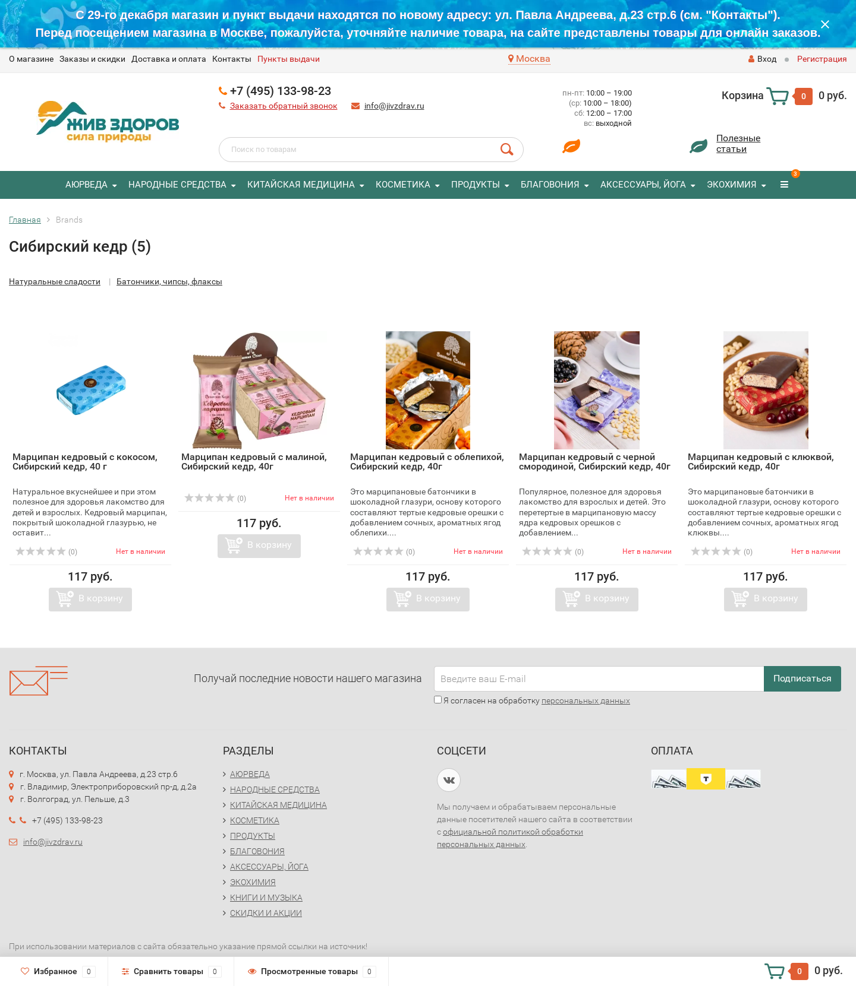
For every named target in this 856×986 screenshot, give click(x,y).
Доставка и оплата (168, 59)
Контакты (231, 59)
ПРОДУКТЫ (475, 184)
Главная (25, 219)
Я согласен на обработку (532, 700)
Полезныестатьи (738, 143)
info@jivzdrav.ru (394, 105)
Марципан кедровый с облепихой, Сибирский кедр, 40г (427, 461)
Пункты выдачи (288, 59)
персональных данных (586, 700)
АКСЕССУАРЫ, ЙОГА (643, 184)
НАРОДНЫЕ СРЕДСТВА (177, 184)
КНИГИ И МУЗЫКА (266, 897)
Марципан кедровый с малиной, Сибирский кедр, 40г (254, 461)
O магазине (31, 59)
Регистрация (822, 59)
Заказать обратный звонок (284, 105)
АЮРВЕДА (86, 184)
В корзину (100, 598)
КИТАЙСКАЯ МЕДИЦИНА (301, 184)
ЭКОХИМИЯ (732, 184)
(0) (46, 552)
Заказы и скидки (92, 59)
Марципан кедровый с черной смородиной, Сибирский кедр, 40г (595, 461)
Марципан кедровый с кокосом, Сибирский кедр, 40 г (85, 461)
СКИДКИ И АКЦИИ (266, 913)
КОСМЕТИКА (403, 184)
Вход (762, 59)
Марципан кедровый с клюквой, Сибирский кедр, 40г (761, 461)
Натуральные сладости (54, 281)
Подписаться (802, 678)
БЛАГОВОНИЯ (550, 184)
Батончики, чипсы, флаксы (169, 281)
